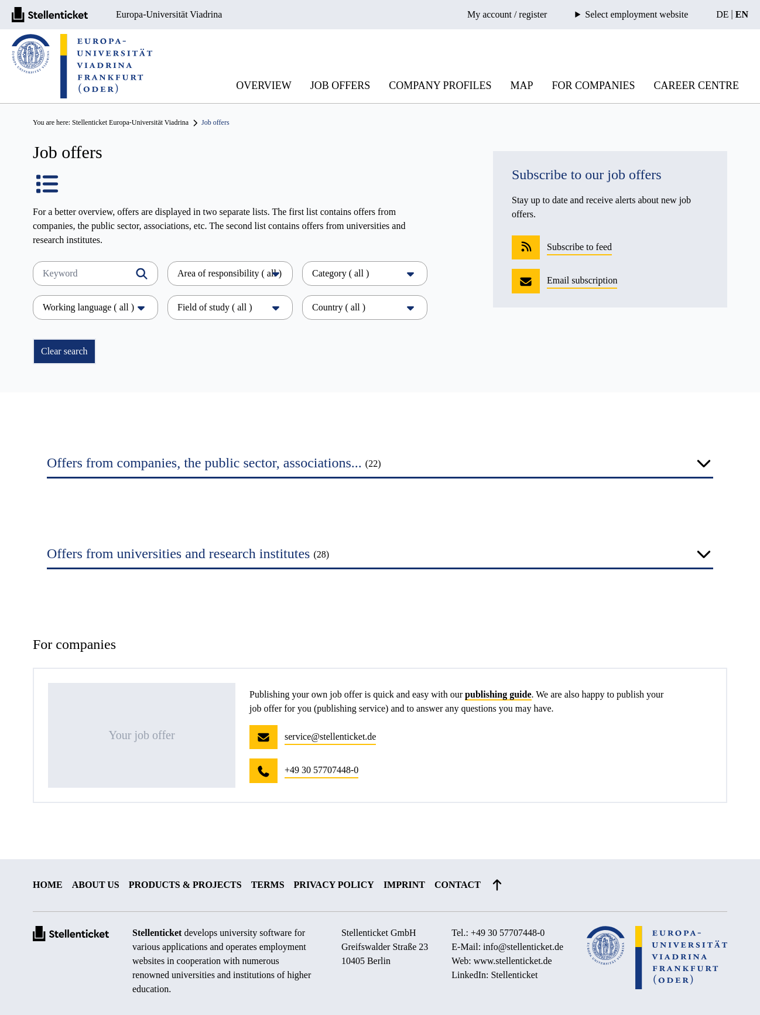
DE (722, 14)
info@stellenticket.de (523, 947)
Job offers (340, 85)
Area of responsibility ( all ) (230, 273)
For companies (593, 85)
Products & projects (185, 885)
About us (95, 885)
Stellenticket (157, 933)
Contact (457, 885)
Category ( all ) (364, 273)
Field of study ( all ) (230, 307)
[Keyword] (95, 273)
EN (741, 14)
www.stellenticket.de (513, 961)
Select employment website (636, 14)
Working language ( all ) (95, 307)
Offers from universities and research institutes (188, 553)
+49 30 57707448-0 (508, 933)
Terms (268, 885)
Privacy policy (334, 885)
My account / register (507, 14)
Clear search (64, 351)
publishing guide (498, 694)
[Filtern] (142, 273)
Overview (264, 85)
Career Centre (696, 85)
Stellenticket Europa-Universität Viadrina (130, 122)
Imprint (404, 885)
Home (48, 885)
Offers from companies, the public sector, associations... (214, 462)
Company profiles (440, 85)
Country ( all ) (364, 307)
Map (522, 85)
